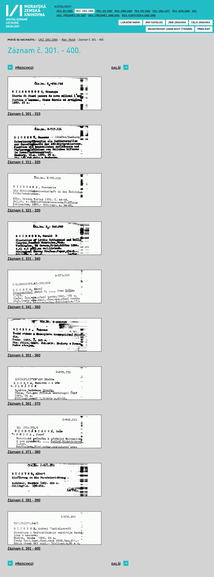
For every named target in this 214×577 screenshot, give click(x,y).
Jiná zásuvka (177, 22)
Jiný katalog (154, 22)
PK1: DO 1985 (104, 11)
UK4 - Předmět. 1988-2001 (104, 15)
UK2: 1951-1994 (84, 11)
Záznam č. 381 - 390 (24, 500)
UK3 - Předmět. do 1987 (71, 15)
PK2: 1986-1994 (123, 11)
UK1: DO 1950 (65, 11)
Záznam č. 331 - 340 (24, 259)
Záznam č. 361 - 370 (24, 404)
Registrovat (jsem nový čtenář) (170, 29)
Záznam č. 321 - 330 (24, 210)
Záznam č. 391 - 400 (24, 548)
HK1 (194, 11)
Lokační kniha (130, 22)
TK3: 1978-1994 (181, 11)
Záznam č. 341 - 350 (24, 307)
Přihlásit (203, 29)
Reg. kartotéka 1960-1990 (139, 15)
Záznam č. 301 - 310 (24, 114)
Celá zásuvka (200, 22)
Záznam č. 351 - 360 (24, 355)
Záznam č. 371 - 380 (24, 452)
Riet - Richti (68, 39)
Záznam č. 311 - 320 (24, 162)
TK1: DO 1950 (142, 11)
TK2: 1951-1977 (161, 11)
